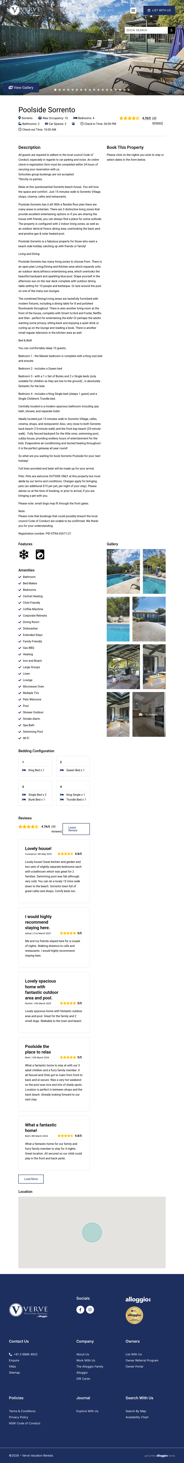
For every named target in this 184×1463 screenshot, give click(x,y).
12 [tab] (103, 90)
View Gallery (21, 87)
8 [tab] (85, 90)
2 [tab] (59, 90)
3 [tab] (64, 90)
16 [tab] (120, 90)
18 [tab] (128, 90)
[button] (132, 10)
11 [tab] (98, 90)
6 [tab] (77, 90)
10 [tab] (94, 90)
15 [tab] (116, 90)
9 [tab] (90, 90)
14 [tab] (111, 90)
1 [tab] (55, 90)
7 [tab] (81, 90)
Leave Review (72, 829)
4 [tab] (68, 90)
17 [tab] (124, 90)
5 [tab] (72, 90)
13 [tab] (107, 90)
